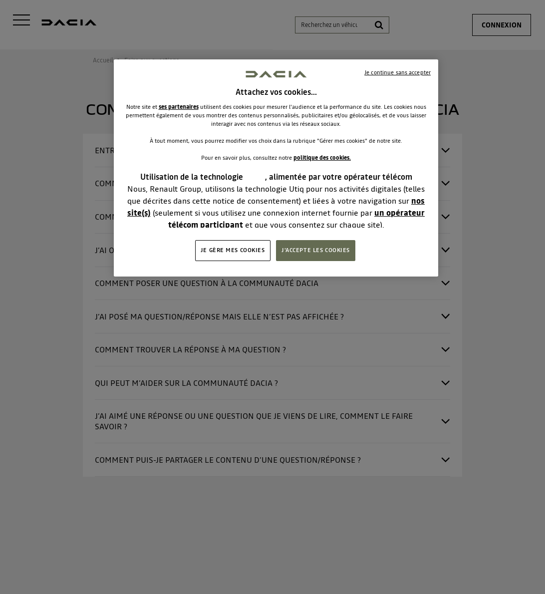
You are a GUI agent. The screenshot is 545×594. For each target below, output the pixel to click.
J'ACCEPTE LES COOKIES (315, 250)
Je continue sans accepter (397, 72)
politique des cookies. (322, 158)
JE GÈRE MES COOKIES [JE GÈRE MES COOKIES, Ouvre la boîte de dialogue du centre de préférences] (233, 250)
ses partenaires (179, 107)
